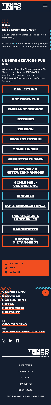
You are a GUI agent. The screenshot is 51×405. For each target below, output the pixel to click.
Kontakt (11, 312)
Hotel (8, 304)
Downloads (25, 390)
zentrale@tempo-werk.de (23, 332)
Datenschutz (25, 371)
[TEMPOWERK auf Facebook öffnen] (18, 341)
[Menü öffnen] (45, 6)
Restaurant (14, 300)
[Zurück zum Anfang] (45, 292)
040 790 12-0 (14, 324)
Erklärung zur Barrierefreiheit (25, 396)
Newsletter (26, 384)
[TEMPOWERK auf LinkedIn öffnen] (11, 341)
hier (15, 44)
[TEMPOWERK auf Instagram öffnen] (4, 341)
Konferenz (13, 308)
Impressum (25, 365)
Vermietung (14, 291)
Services (11, 296)
